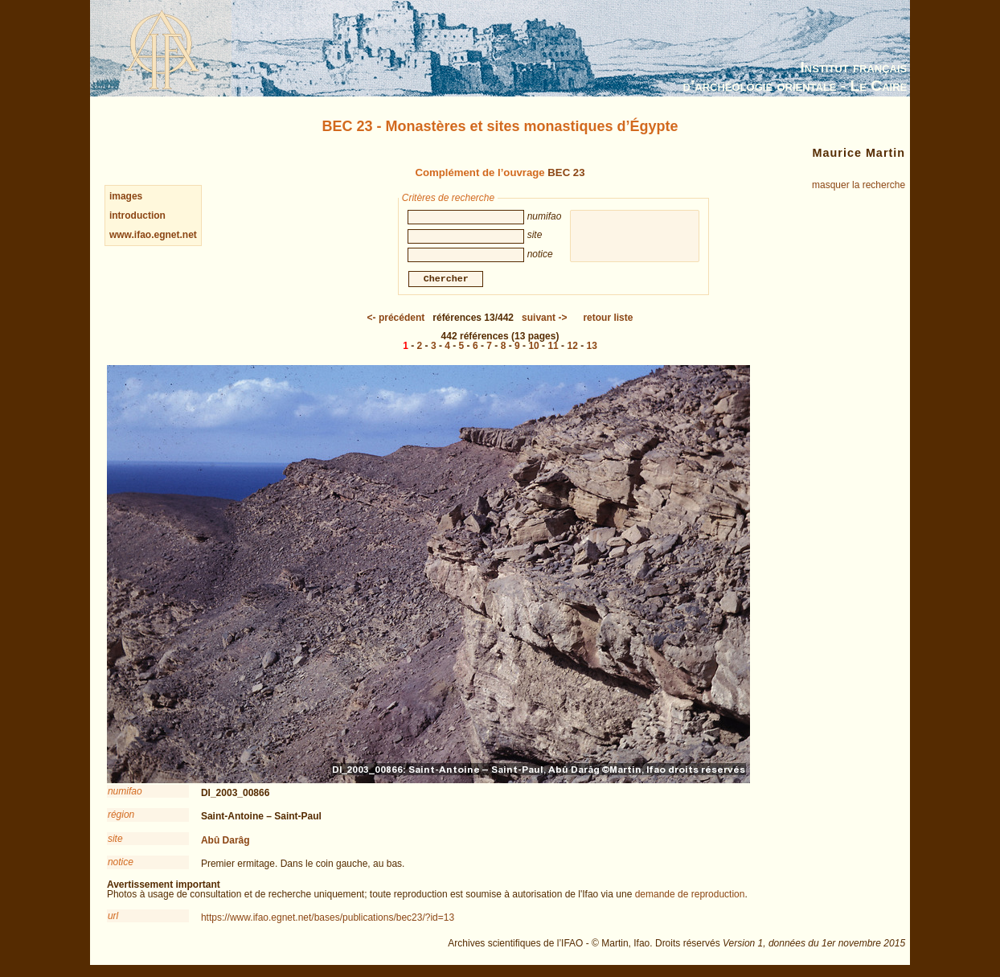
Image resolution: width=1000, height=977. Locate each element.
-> (544, 320)
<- (396, 320)
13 (591, 348)
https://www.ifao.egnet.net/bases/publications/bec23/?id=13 (327, 920)
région (121, 817)
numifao (125, 793)
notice (120, 864)
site (115, 841)
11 (552, 348)
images (125, 196)
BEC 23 (565, 172)
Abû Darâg (225, 842)
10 (533, 348)
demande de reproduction (690, 896)
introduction (137, 215)
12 (572, 348)
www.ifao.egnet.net (153, 234)
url (113, 918)
